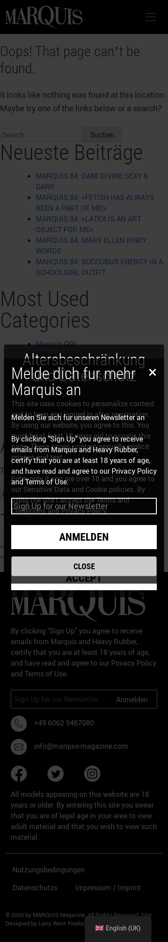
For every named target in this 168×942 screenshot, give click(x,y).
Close (84, 566)
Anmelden (84, 537)
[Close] (151, 371)
